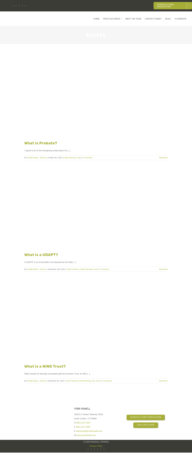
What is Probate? (40, 143)
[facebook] (19, 6)
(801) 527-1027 (83, 423)
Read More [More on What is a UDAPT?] (163, 269)
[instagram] (22, 6)
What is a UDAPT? (41, 255)
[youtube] (91, 449)
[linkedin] (12, 6)
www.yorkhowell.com (86, 435)
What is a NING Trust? (45, 366)
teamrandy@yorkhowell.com (89, 431)
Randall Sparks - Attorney (36, 158)
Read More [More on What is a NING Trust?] (163, 381)
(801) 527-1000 (83, 427)
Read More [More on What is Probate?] (163, 158)
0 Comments (87, 158)
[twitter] (100, 449)
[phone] (25, 6)
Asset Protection (73, 269)
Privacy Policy (96, 446)
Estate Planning (69, 158)
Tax (93, 381)
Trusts (78, 158)
